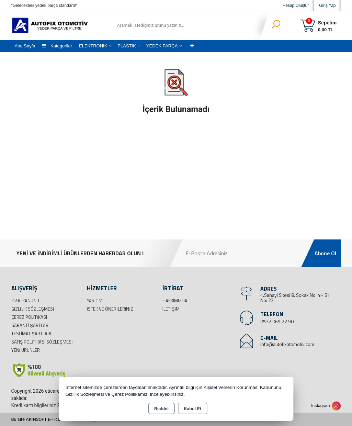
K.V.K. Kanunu (25, 300)
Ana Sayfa (25, 45)
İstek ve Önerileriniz (110, 308)
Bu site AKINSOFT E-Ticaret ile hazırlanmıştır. (55, 419)
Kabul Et (192, 408)
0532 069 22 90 (277, 321)
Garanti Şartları (30, 325)
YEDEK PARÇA (162, 45)
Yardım (94, 300)
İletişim (171, 308)
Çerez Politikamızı (130, 394)
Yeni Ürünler (25, 350)
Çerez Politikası (29, 317)
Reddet (161, 408)
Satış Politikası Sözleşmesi (42, 341)
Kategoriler (57, 45)
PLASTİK (126, 45)
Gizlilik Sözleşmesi (32, 308)
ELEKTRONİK (93, 45)
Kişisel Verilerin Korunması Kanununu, (243, 387)
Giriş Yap (327, 5)
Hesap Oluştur (296, 5)
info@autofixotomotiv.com (287, 344)
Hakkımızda (175, 300)
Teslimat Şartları (31, 333)
